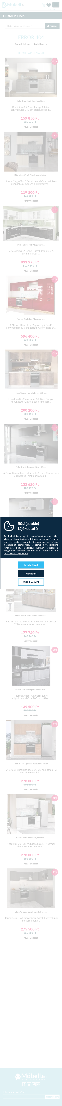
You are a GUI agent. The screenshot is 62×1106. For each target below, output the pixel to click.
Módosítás (31, 573)
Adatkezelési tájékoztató (16, 553)
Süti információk (31, 582)
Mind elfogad (31, 565)
